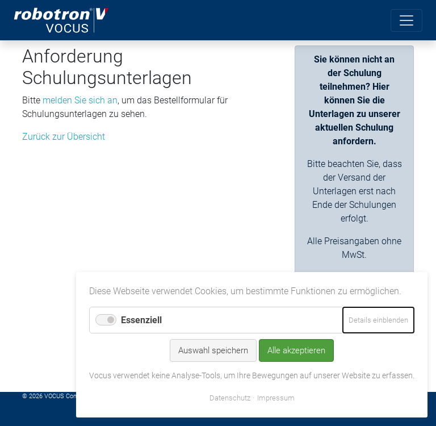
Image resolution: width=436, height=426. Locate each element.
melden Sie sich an (80, 100)
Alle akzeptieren (296, 350)
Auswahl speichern (213, 350)
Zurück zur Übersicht (63, 136)
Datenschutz (229, 398)
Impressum (276, 398)
